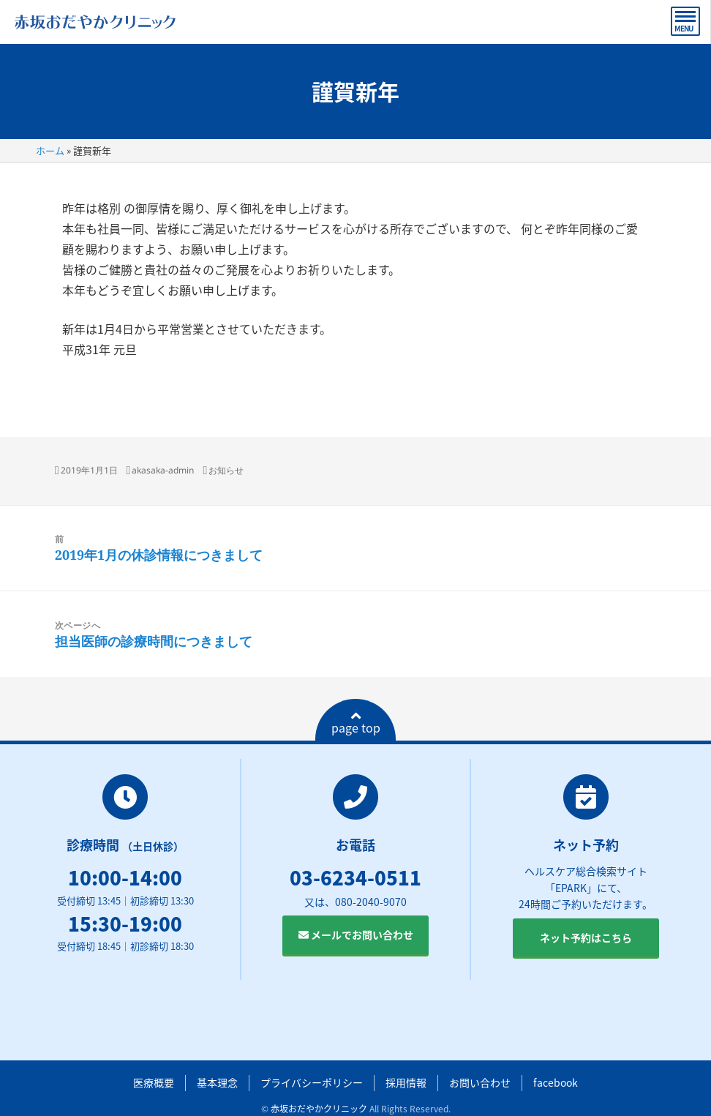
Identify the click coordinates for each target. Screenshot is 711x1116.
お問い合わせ (480, 1082)
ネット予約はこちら (586, 937)
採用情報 (405, 1082)
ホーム (50, 150)
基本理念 (217, 1082)
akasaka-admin (163, 470)
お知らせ (226, 470)
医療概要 (153, 1082)
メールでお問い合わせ (355, 934)
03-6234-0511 (355, 877)
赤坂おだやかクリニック (319, 1108)
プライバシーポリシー (311, 1082)
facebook (555, 1082)
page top (355, 723)
